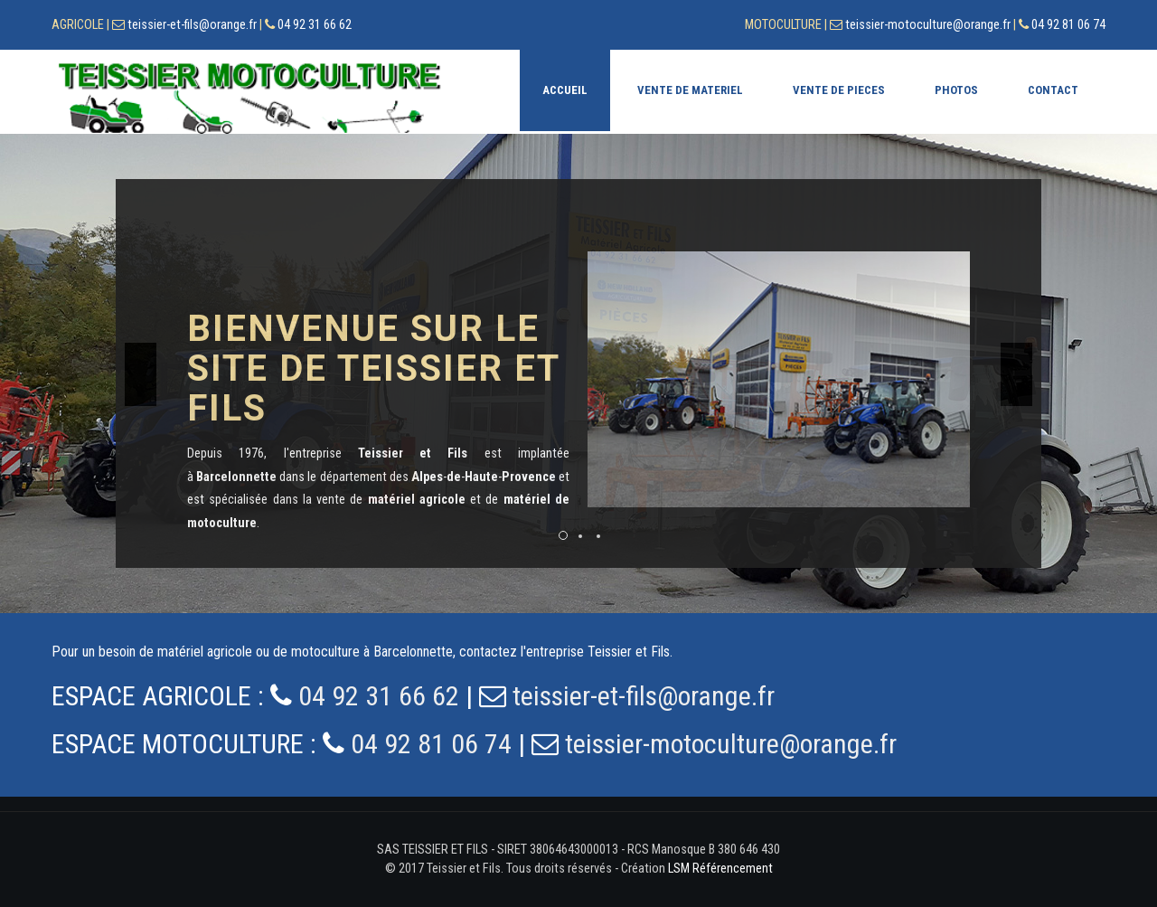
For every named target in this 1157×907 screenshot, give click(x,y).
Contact (1053, 90)
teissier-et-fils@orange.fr (192, 25)
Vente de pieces (839, 90)
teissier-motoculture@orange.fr (928, 25)
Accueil (565, 90)
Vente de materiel (690, 90)
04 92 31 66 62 (314, 25)
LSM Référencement (720, 868)
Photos (956, 90)
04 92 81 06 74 (1068, 25)
